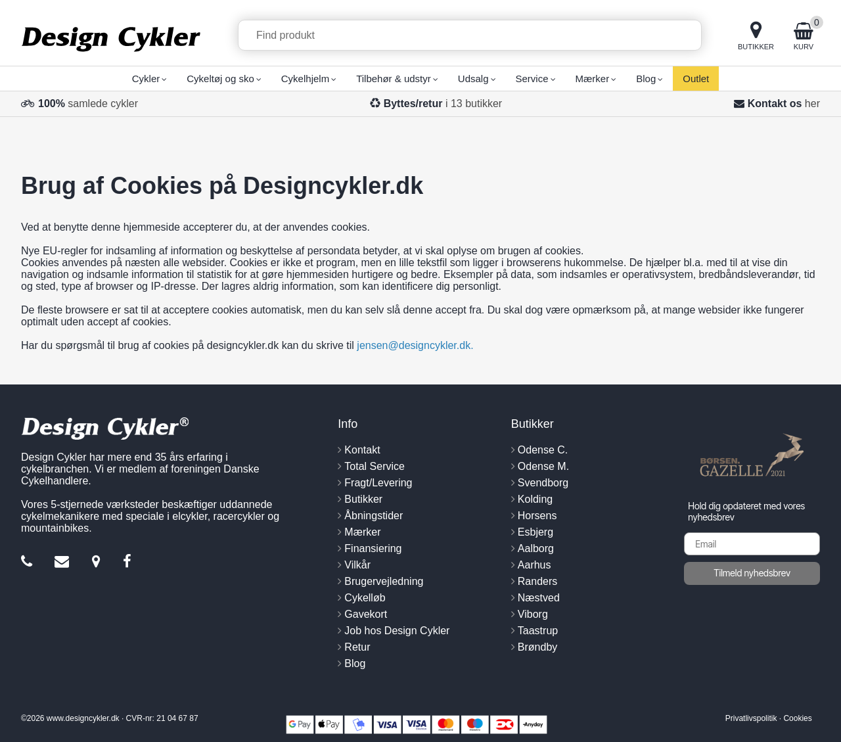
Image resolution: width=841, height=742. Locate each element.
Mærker (362, 532)
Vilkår (357, 564)
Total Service (374, 466)
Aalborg (536, 548)
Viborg (533, 614)
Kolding (535, 499)
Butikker (363, 499)
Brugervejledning (383, 581)
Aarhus (534, 564)
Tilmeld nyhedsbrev (752, 572)
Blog (354, 663)
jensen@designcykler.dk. (415, 345)
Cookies (797, 718)
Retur (357, 647)
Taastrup (538, 630)
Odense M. (543, 466)
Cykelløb (364, 597)
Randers (537, 581)
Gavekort (365, 614)
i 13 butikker (443, 103)
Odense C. (543, 449)
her (812, 103)
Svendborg (543, 482)
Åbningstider (373, 515)
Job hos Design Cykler (396, 630)
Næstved (539, 597)
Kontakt (362, 449)
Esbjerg (535, 532)
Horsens (537, 515)
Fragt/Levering (378, 482)
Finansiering (372, 548)
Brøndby (537, 647)
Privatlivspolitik (751, 718)
